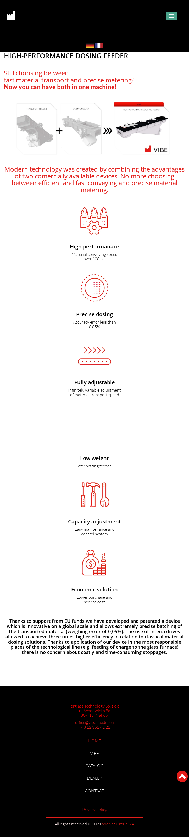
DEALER (94, 778)
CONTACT (94, 791)
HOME (94, 741)
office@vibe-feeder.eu (94, 722)
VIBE (94, 753)
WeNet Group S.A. (118, 824)
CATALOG (94, 766)
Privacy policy (94, 809)
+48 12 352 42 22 (94, 727)
